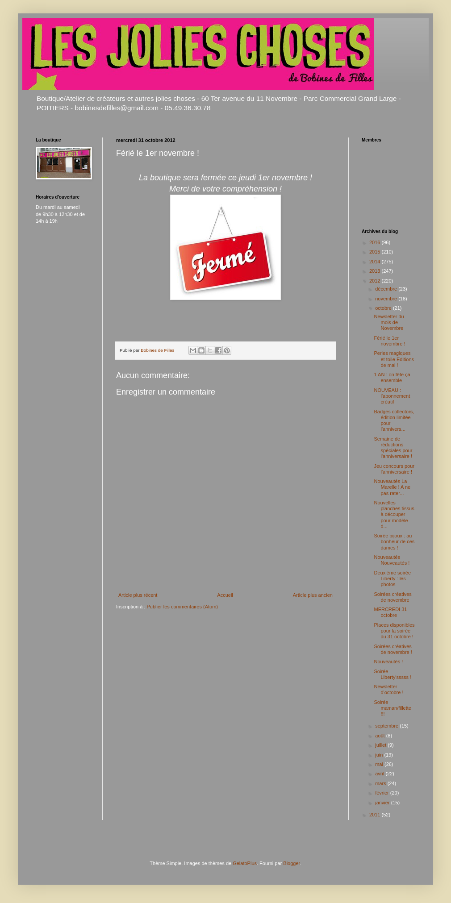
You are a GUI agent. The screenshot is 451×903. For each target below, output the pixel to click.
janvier (383, 802)
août (380, 735)
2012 (375, 280)
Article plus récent (137, 595)
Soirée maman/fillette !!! (392, 707)
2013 (375, 271)
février (382, 792)
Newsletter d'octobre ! (388, 689)
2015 (375, 251)
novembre (386, 298)
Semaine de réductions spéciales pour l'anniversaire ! (393, 447)
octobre (384, 308)
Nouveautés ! (388, 661)
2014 (375, 261)
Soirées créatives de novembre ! (393, 649)
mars (381, 783)
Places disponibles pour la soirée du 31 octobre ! (394, 630)
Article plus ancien (313, 595)
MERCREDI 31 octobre (390, 612)
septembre (387, 725)
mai (379, 764)
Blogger (291, 863)
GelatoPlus (245, 863)
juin (379, 754)
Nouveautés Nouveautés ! (391, 560)
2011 (375, 814)
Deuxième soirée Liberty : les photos (392, 578)
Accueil (225, 595)
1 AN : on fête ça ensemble (392, 377)
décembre (386, 288)
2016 (375, 242)
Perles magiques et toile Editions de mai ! (394, 358)
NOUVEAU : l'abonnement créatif (392, 395)
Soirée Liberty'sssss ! (392, 674)
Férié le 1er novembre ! (389, 340)
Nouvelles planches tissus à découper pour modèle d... (394, 514)
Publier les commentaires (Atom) (182, 606)
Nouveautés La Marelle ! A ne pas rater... (392, 487)
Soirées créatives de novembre (392, 597)
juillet (381, 745)
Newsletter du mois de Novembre (389, 322)
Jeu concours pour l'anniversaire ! (394, 468)
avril (380, 773)
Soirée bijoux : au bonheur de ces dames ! (394, 541)
